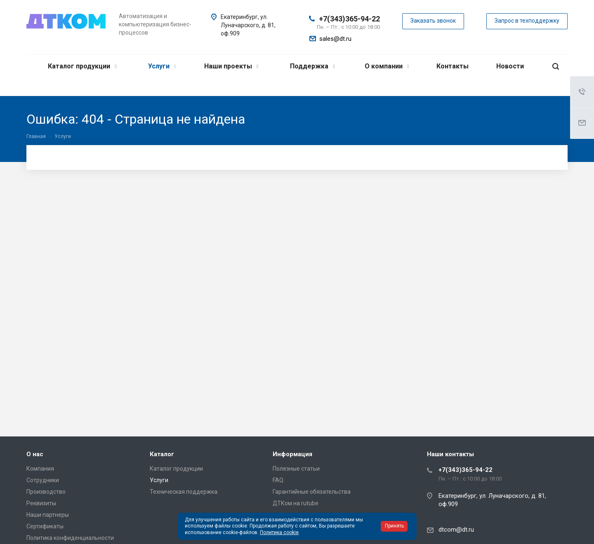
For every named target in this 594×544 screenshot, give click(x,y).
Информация (292, 454)
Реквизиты (41, 503)
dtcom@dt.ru (456, 529)
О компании (387, 66)
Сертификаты (45, 526)
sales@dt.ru (335, 38)
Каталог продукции (82, 66)
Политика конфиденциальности (70, 538)
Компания (40, 468)
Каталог (162, 454)
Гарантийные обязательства (312, 491)
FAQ (278, 480)
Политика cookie (279, 532)
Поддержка (312, 66)
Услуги (162, 66)
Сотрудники (42, 480)
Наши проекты (231, 66)
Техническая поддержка (183, 491)
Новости (510, 66)
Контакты (452, 66)
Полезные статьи (296, 468)
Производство (46, 491)
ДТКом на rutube (295, 503)
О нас (34, 454)
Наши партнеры (47, 514)
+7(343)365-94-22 (349, 18)
